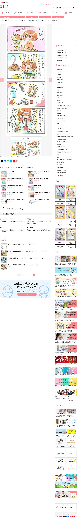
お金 (58, 97)
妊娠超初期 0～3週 (61, 50)
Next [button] (50, 80)
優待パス (68, 13)
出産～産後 (59, 92)
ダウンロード (27, 318)
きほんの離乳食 (60, 162)
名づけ (30, 13)
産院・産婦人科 (60, 87)
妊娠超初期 (59, 69)
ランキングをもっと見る (13, 232)
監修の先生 (59, 165)
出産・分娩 (59, 60)
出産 (58, 90)
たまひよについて (61, 128)
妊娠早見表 (5, 13)
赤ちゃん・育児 (67, 7)
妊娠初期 (18, 156)
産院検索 (59, 144)
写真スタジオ (57, 17)
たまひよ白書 (60, 175)
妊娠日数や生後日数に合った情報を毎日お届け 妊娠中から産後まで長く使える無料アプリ (27, 314)
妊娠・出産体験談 (24, 156)
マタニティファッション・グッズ (64, 105)
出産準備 (43, 13)
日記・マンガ (14, 20)
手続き (58, 100)
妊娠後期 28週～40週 (62, 58)
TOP (53, 7)
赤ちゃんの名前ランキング (63, 149)
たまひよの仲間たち (61, 170)
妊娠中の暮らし (60, 82)
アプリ (19, 17)
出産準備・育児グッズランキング (64, 152)
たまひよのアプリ (61, 167)
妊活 (74, 7)
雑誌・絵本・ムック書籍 (62, 131)
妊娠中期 (59, 74)
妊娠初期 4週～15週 (61, 52)
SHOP (42, 4)
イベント (59, 110)
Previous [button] (2, 80)
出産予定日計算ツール (62, 141)
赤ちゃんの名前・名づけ (62, 108)
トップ (1, 20)
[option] (26, 80)
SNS (32, 17)
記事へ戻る (26, 138)
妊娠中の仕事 (60, 103)
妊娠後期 (59, 77)
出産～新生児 (60, 95)
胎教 (58, 85)
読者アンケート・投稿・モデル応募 (65, 136)
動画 (58, 123)
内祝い (48, 4)
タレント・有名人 (61, 121)
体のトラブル (60, 79)
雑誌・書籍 (6, 17)
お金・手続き (18, 13)
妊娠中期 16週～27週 (62, 55)
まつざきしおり (23, 20)
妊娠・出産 (58, 7)
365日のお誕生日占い (62, 139)
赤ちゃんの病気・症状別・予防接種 (65, 159)
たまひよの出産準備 (61, 172)
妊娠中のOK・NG (61, 147)
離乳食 (55, 13)
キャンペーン (44, 17)
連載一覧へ (70, 400)
